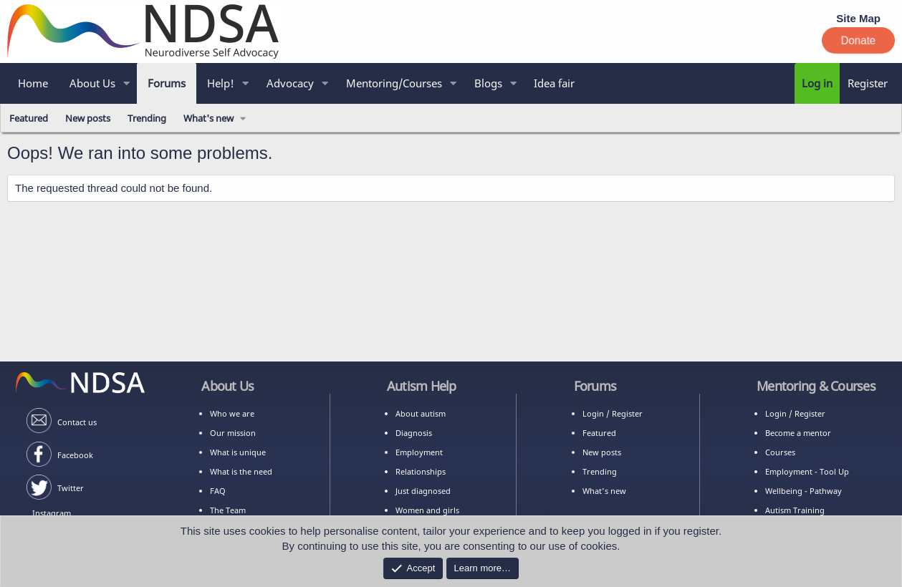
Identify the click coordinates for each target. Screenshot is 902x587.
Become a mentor (798, 432)
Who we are (232, 413)
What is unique (238, 452)
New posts (87, 118)
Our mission (233, 432)
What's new (208, 118)
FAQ (218, 490)
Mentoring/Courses (394, 83)
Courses (780, 452)
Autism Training (795, 510)
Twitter (70, 487)
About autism (420, 413)
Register (627, 413)
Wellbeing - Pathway (803, 490)
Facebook (75, 455)
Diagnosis (413, 432)
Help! (220, 83)
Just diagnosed (423, 490)
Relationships (420, 471)
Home (33, 83)
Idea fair (554, 83)
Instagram (51, 513)
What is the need (241, 471)
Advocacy (290, 83)
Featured (28, 118)
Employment (419, 452)
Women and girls (427, 510)
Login (593, 413)
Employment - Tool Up (807, 471)
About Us (92, 83)
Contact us (77, 422)
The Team (228, 510)
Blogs (488, 83)
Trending (147, 118)
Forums (167, 83)
